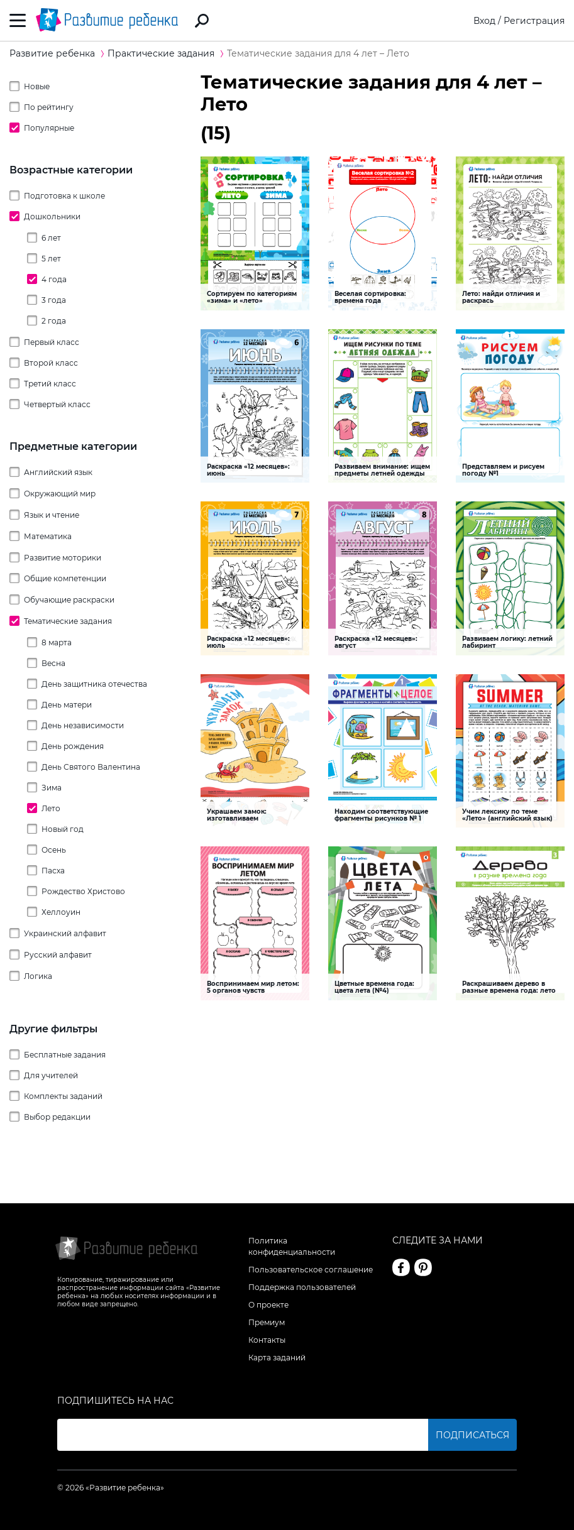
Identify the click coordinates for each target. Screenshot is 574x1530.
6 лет (51, 238)
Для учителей (51, 1075)
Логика (38, 976)
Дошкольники (52, 216)
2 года (53, 320)
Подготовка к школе (64, 195)
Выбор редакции (57, 1117)
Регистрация (534, 20)
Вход (484, 20)
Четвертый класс (57, 404)
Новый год (62, 829)
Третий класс (50, 383)
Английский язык (58, 472)
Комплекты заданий (63, 1096)
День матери (66, 704)
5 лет (51, 258)
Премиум (266, 1322)
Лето (50, 808)
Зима (51, 787)
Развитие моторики (62, 557)
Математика (48, 536)
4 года (54, 279)
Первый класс (51, 342)
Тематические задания (68, 621)
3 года (53, 300)
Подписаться (472, 1435)
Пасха (53, 870)
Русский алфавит (58, 954)
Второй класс (51, 363)
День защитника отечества (94, 684)
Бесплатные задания (65, 1054)
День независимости (82, 725)
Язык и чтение (51, 515)
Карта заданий (277, 1357)
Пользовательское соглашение (310, 1269)
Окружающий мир (60, 493)
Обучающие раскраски (69, 599)
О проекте (268, 1304)
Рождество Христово (83, 891)
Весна (53, 663)
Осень (53, 850)
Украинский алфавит (65, 933)
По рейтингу (49, 107)
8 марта (56, 642)
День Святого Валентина (90, 767)
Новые (37, 86)
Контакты (266, 1340)
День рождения (72, 746)
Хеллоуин (60, 912)
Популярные (49, 128)
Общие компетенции (65, 578)
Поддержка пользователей (302, 1287)
